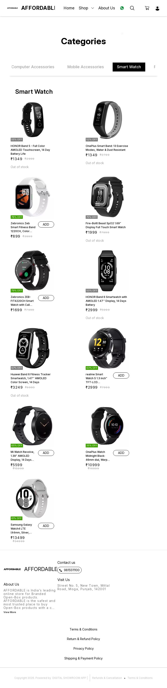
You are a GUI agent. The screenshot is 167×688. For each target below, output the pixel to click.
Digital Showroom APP (69, 678)
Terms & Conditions (140, 678)
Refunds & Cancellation (107, 678)
